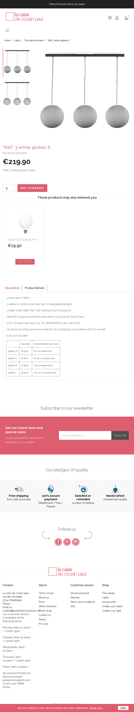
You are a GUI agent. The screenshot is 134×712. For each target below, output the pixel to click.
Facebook (58, 542)
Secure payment (79, 593)
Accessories (109, 602)
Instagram (75, 542)
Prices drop (45, 610)
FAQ (72, 606)
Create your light (111, 610)
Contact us (45, 615)
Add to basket (32, 188)
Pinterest (67, 542)
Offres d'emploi (47, 606)
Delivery (75, 597)
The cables (108, 593)
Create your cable (112, 606)
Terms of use (46, 593)
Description (12, 288)
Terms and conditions (82, 602)
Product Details (34, 288)
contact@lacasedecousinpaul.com (22, 610)
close (123, 708)
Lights (105, 597)
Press (42, 602)
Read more (96, 707)
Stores (42, 619)
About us (44, 597)
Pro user (43, 623)
